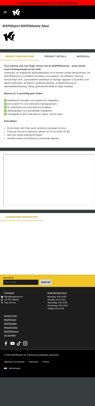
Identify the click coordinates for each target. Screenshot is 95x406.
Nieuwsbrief (8, 278)
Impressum (33, 362)
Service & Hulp (10, 316)
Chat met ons (10, 303)
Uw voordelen (10, 335)
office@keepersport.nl (13, 297)
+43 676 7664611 (11, 300)
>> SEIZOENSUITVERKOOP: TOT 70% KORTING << (47, 2)
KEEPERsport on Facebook (6, 343)
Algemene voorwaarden (14, 362)
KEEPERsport (10, 320)
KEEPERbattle (10, 324)
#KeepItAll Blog (10, 327)
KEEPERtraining (11, 331)
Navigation (5, 12)
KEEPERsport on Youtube (12, 343)
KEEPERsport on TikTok (19, 343)
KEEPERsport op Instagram (25, 343)
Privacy (46, 362)
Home (44, 12)
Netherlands (14, 368)
